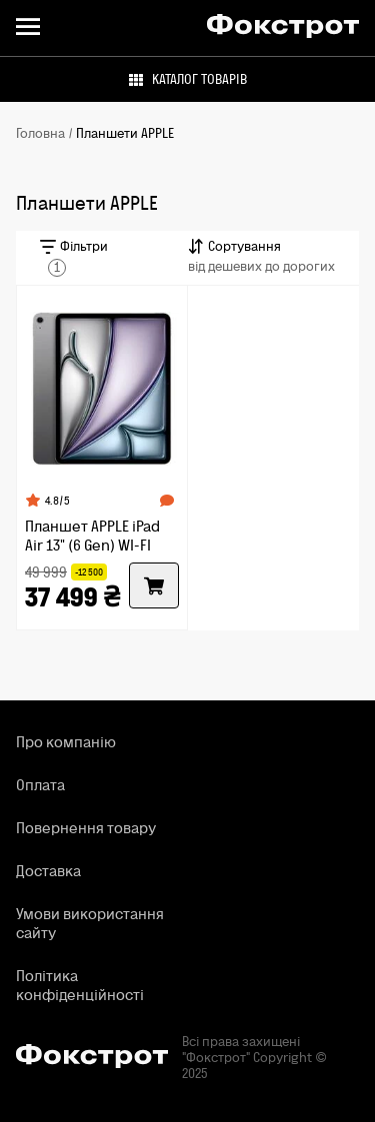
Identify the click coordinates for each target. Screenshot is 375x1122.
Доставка (48, 870)
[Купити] (154, 585)
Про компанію (66, 741)
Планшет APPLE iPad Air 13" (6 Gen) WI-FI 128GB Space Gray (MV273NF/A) (92, 536)
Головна (40, 134)
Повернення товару (86, 827)
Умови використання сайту (90, 923)
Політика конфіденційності (80, 985)
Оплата (40, 784)
